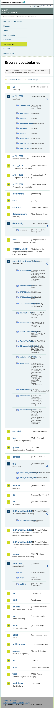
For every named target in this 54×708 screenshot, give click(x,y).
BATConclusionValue (25, 297)
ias (13, 495)
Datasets (6, 26)
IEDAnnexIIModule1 (21, 511)
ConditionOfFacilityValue (25, 303)
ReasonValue (25, 396)
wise (14, 674)
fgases (15, 447)
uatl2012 (23, 584)
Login (34, 6)
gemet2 (16, 457)
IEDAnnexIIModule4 (21, 542)
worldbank (17, 683)
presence (23, 128)
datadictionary (19, 214)
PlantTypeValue (25, 389)
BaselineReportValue (25, 286)
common (16, 207)
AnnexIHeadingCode (25, 520)
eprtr (14, 240)
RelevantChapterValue (25, 410)
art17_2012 (17, 175)
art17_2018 (17, 184)
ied (14, 502)
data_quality (25, 113)
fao (14, 438)
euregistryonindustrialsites (21, 261)
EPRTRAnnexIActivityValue (25, 332)
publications (18, 644)
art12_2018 (17, 156)
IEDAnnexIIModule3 (21, 530)
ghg (14, 463)
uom (14, 667)
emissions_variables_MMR (25, 473)
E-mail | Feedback (10, 701)
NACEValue (24, 363)
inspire (15, 554)
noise (15, 635)
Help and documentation (12, 21)
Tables (6, 31)
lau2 (14, 600)
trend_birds (24, 138)
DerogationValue (25, 322)
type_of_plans (25, 148)
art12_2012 (17, 96)
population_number (25, 123)
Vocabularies (8, 44)
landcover (17, 563)
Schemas (7, 40)
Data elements (9, 35)
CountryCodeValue (25, 313)
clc (21, 573)
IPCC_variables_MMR (25, 478)
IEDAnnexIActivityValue (25, 346)
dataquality (18, 223)
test (14, 660)
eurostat (16, 431)
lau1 (14, 593)
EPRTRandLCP (20, 249)
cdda (14, 200)
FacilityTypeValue (25, 341)
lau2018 (16, 607)
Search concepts (33, 80)
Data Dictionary (21, 17)
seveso (16, 651)
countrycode (25, 105)
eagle (22, 578)
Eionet (13, 17)
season (22, 133)
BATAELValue (25, 292)
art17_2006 (17, 165)
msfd (14, 625)
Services (6, 49)
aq (13, 87)
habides (16, 485)
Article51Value (25, 270)
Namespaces (8, 53)
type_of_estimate (25, 143)
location (23, 118)
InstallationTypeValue (25, 357)
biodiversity (18, 194)
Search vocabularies (15, 80)
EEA (14, 2)
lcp (14, 616)
